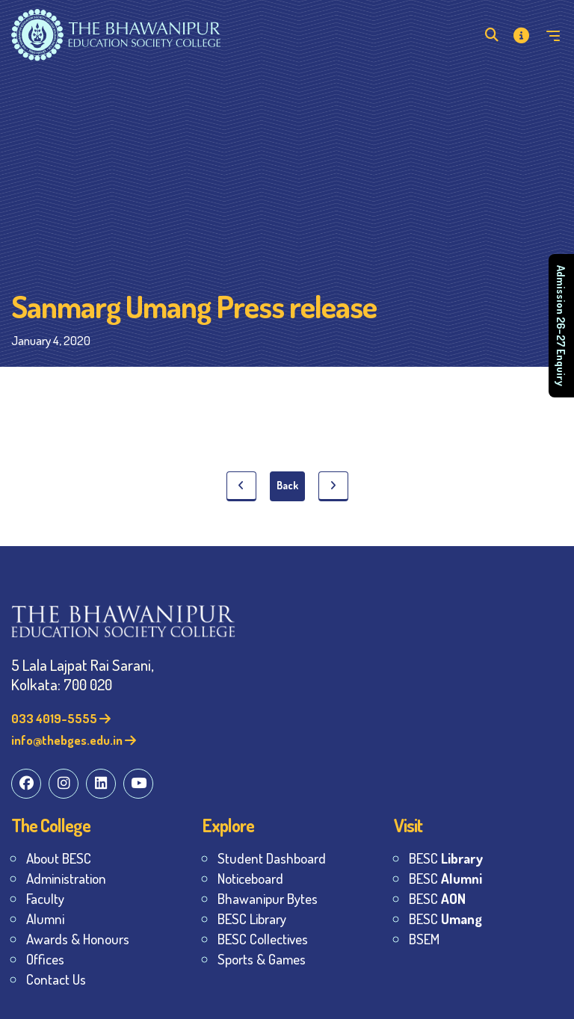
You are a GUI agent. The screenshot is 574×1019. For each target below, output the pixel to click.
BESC (446, 858)
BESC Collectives (262, 938)
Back (287, 485)
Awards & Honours (77, 938)
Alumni (45, 918)
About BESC (58, 858)
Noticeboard (250, 878)
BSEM (424, 938)
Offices (45, 958)
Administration (66, 878)
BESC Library (251, 918)
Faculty (45, 898)
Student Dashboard (271, 858)
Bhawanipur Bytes (267, 898)
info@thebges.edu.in (73, 740)
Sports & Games (261, 958)
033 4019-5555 (61, 718)
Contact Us (56, 979)
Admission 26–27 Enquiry (561, 325)
